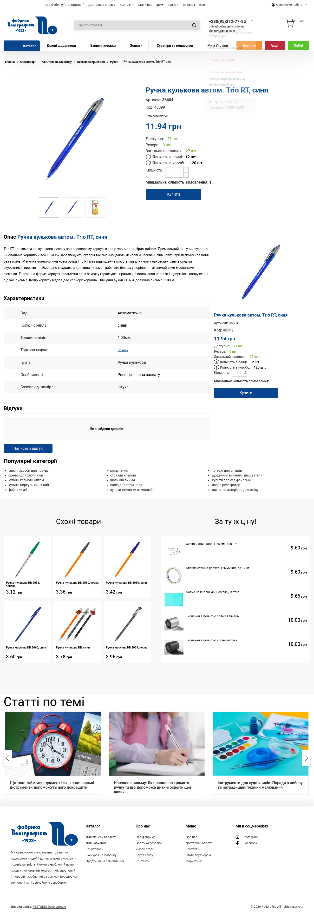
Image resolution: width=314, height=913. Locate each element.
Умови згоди (145, 849)
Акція (275, 45)
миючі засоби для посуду (28, 470)
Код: (149, 107)
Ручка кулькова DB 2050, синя (126, 582)
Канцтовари (94, 849)
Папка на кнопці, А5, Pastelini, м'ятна (212, 592)
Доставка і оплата (101, 5)
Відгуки (173, 5)
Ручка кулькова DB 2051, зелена (23, 584)
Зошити (136, 45)
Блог (202, 5)
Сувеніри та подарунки (175, 45)
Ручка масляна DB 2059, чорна (127, 647)
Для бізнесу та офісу (101, 837)
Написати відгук (157, 116)
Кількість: (154, 170)
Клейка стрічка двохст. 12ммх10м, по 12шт (217, 567)
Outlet (298, 45)
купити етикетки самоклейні (132, 489)
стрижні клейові (123, 475)
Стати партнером (150, 5)
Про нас (191, 837)
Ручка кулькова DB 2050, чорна (77, 582)
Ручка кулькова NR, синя (73, 647)
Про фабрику (145, 837)
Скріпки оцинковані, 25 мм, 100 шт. (212, 543)
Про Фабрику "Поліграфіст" (64, 5)
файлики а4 (17, 489)
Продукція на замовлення (105, 861)
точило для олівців (227, 470)
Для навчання (96, 843)
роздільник (119, 470)
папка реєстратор (226, 485)
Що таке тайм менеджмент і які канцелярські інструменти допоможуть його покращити (52, 784)
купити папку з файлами (231, 480)
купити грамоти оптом (26, 480)
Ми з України (217, 45)
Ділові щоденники (61, 45)
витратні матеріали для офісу (235, 489)
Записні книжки (103, 45)
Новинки (249, 45)
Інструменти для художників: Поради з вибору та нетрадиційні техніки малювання (260, 784)
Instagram (250, 837)
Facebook (250, 843)
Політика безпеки (149, 843)
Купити (177, 194)
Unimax (124, 350)
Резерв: (152, 145)
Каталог (29, 46)
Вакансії (189, 5)
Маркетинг (194, 861)
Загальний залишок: (164, 151)
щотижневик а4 (122, 480)
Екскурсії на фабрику (101, 855)
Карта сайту (144, 855)
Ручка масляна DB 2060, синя (26, 647)
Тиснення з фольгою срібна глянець (212, 616)
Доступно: (155, 139)
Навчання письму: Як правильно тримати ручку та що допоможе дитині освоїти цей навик (152, 787)
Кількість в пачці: (167, 157)
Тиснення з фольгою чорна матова (211, 640)
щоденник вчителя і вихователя (237, 475)
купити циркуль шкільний (28, 485)
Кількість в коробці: (169, 163)
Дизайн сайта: (38, 906)
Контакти (126, 5)
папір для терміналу (126, 485)
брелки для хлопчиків (25, 475)
